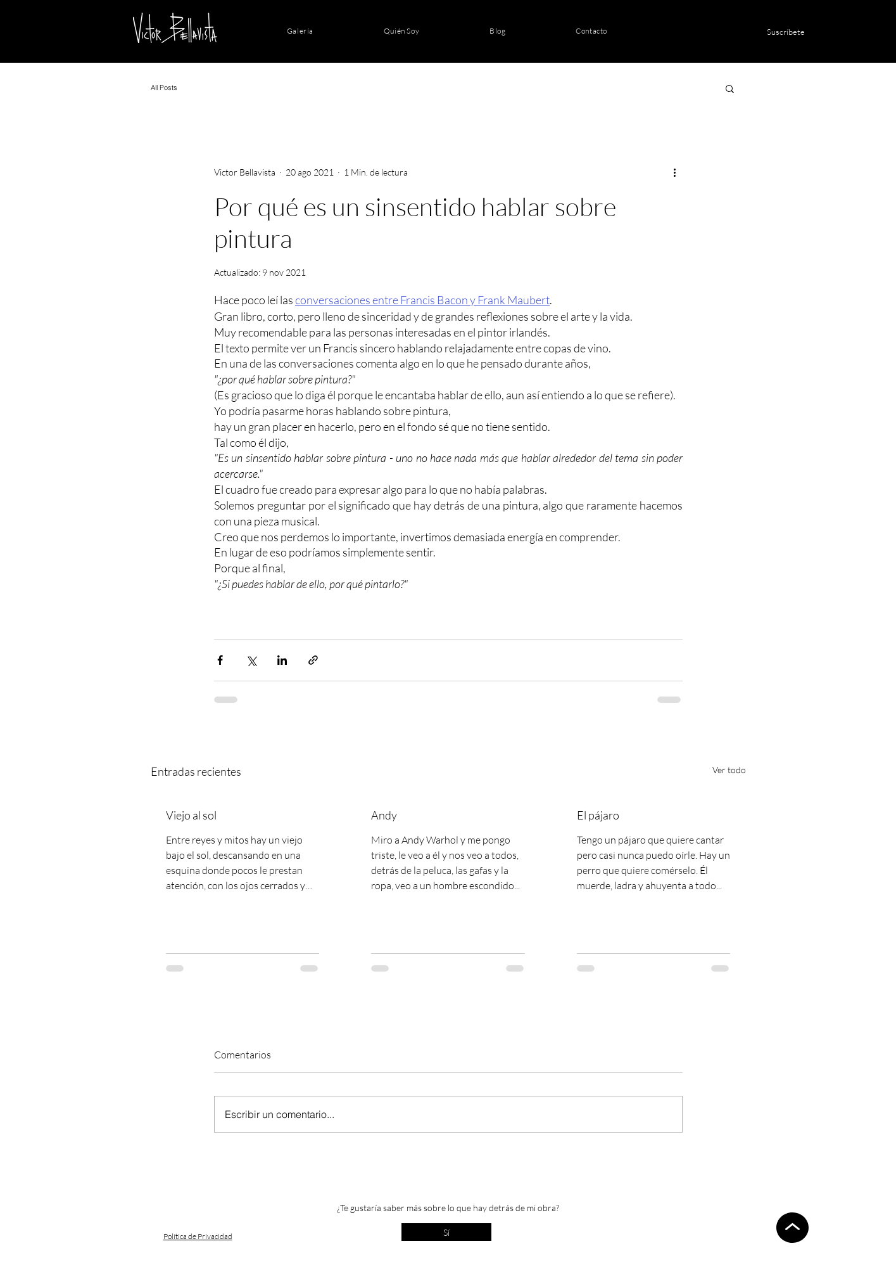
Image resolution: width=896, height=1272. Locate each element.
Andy (384, 815)
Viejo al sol (191, 815)
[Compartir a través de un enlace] (313, 660)
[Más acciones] (675, 171)
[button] (730, 88)
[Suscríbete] (786, 31)
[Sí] (446, 1232)
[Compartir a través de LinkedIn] (282, 660)
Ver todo (729, 769)
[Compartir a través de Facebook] (220, 660)
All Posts (164, 87)
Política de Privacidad (197, 1236)
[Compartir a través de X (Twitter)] (251, 660)
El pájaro (598, 815)
